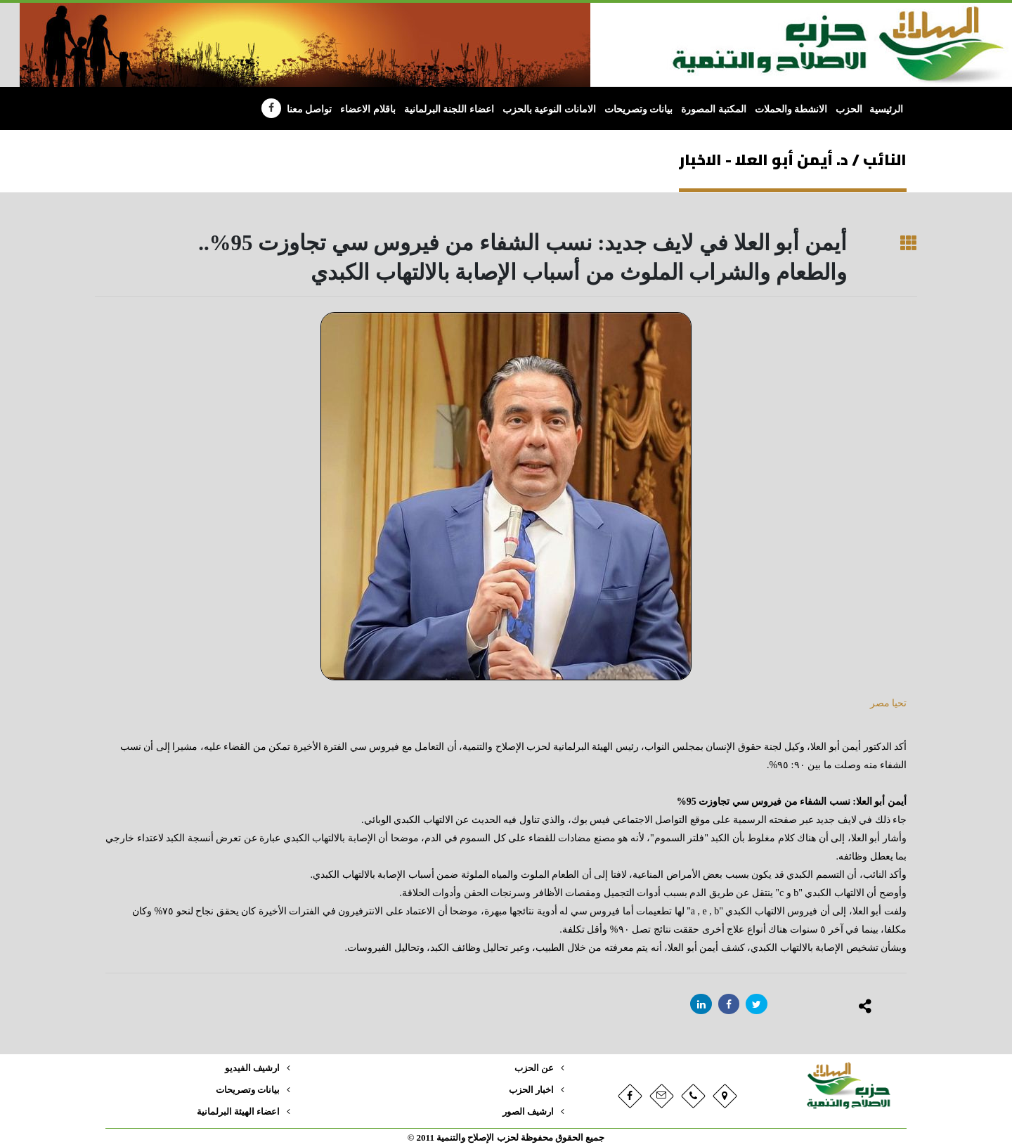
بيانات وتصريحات (638, 109)
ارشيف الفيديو (252, 1068)
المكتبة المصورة (713, 109)
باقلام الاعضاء (368, 109)
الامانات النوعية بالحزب (549, 109)
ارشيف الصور (528, 1112)
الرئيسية (886, 109)
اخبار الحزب (531, 1090)
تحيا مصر (887, 703)
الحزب (849, 109)
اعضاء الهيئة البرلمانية (238, 1112)
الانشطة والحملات (791, 109)
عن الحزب (534, 1068)
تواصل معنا (309, 109)
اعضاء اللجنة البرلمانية (449, 109)
